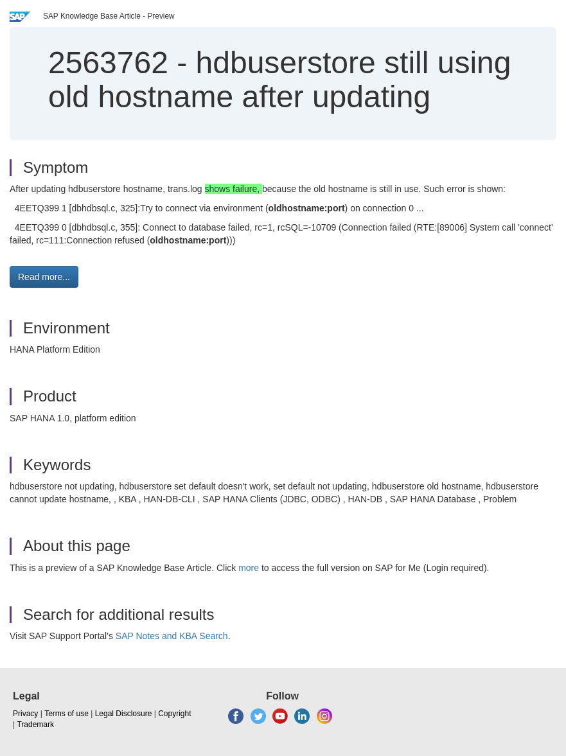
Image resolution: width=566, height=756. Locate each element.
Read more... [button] (44, 277)
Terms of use (66, 713)
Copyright (174, 713)
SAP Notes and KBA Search (172, 636)
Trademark (35, 724)
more (248, 568)
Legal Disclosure (123, 713)
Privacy (25, 713)
